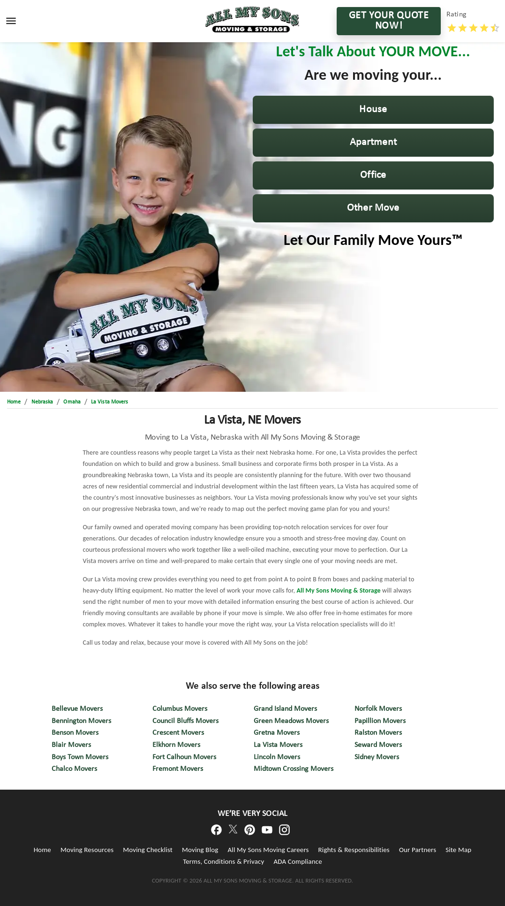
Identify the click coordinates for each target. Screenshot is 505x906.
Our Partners (417, 849)
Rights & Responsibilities (354, 849)
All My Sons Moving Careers (268, 849)
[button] (373, 110)
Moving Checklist (148, 849)
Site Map (458, 849)
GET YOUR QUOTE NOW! (389, 21)
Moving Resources (86, 849)
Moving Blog (200, 849)
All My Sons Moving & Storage (338, 590)
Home (42, 849)
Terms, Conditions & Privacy (223, 861)
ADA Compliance (297, 861)
